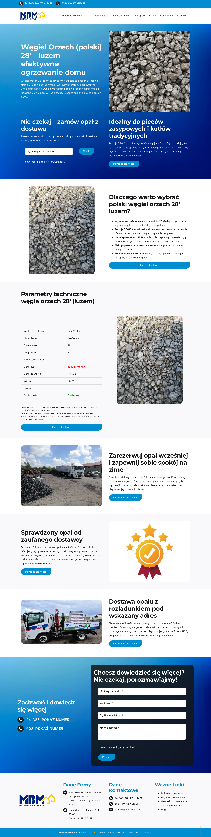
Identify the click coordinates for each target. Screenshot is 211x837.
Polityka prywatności (172, 793)
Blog (163, 809)
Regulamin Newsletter (173, 797)
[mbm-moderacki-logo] (32, 11)
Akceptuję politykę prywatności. (46, 161)
